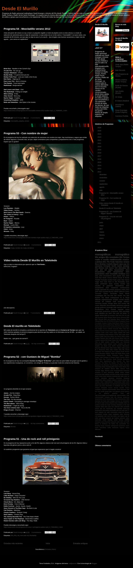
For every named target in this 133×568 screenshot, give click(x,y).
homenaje (109, 307)
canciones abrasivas (107, 378)
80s (107, 257)
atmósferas (98, 374)
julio (101, 190)
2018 (100, 153)
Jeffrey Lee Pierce (115, 336)
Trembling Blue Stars (112, 366)
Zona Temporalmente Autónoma (119, 370)
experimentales (111, 389)
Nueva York (113, 268)
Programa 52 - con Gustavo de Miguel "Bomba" (32, 356)
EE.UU (105, 327)
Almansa (123, 317)
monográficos (103, 254)
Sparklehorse (108, 361)
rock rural (107, 416)
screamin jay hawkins (112, 418)
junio (101, 222)
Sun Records (117, 361)
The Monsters (105, 365)
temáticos (30, 248)
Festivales (104, 280)
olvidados (119, 404)
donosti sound (125, 384)
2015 (100, 162)
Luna (109, 346)
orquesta (97, 406)
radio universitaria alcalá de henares (118, 412)
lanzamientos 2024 (121, 272)
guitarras (103, 307)
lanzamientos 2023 (102, 288)
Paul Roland (105, 351)
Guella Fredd (112, 280)
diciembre (103, 174)
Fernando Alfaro (117, 328)
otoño (102, 406)
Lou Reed (104, 346)
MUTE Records (116, 346)
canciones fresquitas (122, 378)
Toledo (121, 365)
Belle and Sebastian (110, 319)
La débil (101, 342)
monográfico (122, 254)
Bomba (13, 426)
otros (106, 406)
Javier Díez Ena (105, 336)
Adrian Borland (108, 317)
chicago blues (112, 303)
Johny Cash (123, 338)
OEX (120, 349)
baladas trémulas (110, 374)
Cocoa (127, 321)
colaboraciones (108, 382)
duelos (119, 266)
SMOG (127, 357)
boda (114, 301)
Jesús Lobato (125, 336)
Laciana (107, 342)
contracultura (117, 382)
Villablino (107, 368)
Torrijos (126, 257)
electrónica (119, 305)
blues (110, 284)
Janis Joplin (122, 334)
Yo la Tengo (124, 297)
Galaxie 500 (121, 332)
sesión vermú (99, 315)
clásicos (114, 380)
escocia (116, 387)
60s (15, 535)
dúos (103, 385)
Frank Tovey (105, 332)
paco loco (111, 406)
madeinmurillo (116, 259)
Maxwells (97, 347)
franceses (123, 389)
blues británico (107, 376)
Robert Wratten (124, 355)
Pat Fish (110, 295)
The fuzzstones (114, 365)
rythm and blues (100, 418)
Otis (105, 295)
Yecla (127, 368)
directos (101, 268)
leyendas (97, 401)
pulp (123, 410)
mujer (12, 248)
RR (116, 353)
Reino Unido (125, 353)
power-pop (126, 408)
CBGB (116, 291)
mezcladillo (14, 121)
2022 (100, 140)
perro (121, 406)
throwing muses (99, 425)
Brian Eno (103, 321)
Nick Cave (103, 282)
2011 (100, 242)
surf (125, 422)
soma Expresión (106, 422)
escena (110, 387)
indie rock (126, 307)
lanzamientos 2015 (112, 399)
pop (125, 264)
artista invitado (124, 372)
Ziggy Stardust (105, 370)
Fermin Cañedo (107, 328)
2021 (100, 143)
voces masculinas (100, 427)
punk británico (99, 412)
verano (27, 121)
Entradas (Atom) (50, 549)
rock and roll (101, 270)
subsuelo (113, 422)
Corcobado (98, 323)
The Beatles (112, 363)
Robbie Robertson (112, 355)
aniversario (103, 284)
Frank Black (113, 330)
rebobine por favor (105, 313)
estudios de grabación (104, 286)
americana (111, 372)
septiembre (103, 184)
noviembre (103, 178)
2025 (100, 131)
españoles (98, 389)
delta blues (98, 384)
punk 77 (127, 410)
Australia (105, 291)
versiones (118, 289)
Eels (123, 327)
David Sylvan (99, 325)
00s (120, 257)
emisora (97, 387)
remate (97, 289)
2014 (100, 165)
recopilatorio (98, 414)
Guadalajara (99, 295)
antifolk (117, 372)
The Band (105, 363)
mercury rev (118, 401)
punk (96, 313)
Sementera (126, 359)
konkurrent (126, 397)
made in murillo (102, 259)
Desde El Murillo (20, 8)
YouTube (97, 370)
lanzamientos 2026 (123, 399)
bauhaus (126, 374)
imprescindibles (121, 395)
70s (108, 262)
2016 (100, 159)
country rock (124, 284)
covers (97, 305)
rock (106, 268)
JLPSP (116, 334)
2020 (100, 146)
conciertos (98, 266)
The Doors (120, 363)
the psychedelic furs (122, 423)
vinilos (123, 289)
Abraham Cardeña (106, 264)
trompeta (107, 425)
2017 (100, 156)
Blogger (94, 563)
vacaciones (122, 425)
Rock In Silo (112, 282)
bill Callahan (106, 301)
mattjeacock (73, 563)
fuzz (96, 391)
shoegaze (98, 422)
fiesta (118, 389)
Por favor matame (114, 351)
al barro (104, 372)
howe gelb (125, 393)
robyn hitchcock (124, 414)
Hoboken (111, 334)
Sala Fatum (98, 359)
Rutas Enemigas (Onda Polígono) (121, 111)
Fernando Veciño (109, 266)
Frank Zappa (113, 332)
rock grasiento (99, 416)
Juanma (102, 340)
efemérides (109, 385)
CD (107, 321)
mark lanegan (111, 401)
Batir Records (120, 70)
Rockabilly (32, 535)
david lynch (125, 382)
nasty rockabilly (118, 403)
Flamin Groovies (100, 330)
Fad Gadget (98, 328)
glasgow (117, 391)
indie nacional (117, 307)
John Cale (108, 338)
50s (12, 535)
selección (122, 418)
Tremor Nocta (122, 366)
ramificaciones (124, 288)
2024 (100, 134)
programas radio (116, 311)
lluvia (104, 401)
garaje (107, 391)
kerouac (120, 397)
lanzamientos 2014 (100, 399)
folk (128, 268)
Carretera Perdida (121, 116)
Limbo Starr (120, 280)
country (116, 284)
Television (98, 363)
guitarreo (106, 393)
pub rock (118, 410)
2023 (100, 137)
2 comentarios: (36, 118)
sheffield (127, 420)
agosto (102, 187)
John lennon (115, 338)
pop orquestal (118, 408)
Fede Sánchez (116, 262)
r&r (18, 535)
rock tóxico (113, 416)
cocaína (119, 380)
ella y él (126, 385)
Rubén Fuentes (120, 357)
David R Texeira (124, 323)
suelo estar (120, 422)
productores (106, 311)
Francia (107, 330)
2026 (100, 128)
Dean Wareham (115, 325)
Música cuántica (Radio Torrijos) (121, 81)
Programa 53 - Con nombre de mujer (26, 133)
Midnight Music (105, 347)
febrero (102, 235)
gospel (122, 391)
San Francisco (107, 359)
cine (119, 303)
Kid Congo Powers (110, 340)
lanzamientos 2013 (121, 270)
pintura (97, 408)
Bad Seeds (103, 278)
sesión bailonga (108, 420)
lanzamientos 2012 (102, 309)
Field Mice (126, 328)
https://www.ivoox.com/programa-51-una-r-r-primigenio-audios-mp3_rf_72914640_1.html (33, 527)
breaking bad (116, 376)
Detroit (97, 327)
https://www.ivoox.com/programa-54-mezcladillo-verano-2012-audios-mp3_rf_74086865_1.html (35, 110)
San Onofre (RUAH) (119, 92)
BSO (128, 317)
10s (128, 264)
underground (114, 425)
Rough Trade (99, 357)
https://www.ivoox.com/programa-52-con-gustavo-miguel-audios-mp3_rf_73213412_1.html (34, 416)
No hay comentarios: (38, 343)
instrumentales (99, 397)
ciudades (109, 380)
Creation (104, 323)
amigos (102, 257)
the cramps (110, 289)
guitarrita (115, 393)
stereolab (103, 289)
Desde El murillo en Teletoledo (22, 326)
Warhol (113, 368)
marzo (101, 232)
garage (97, 307)
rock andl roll (24, 535)
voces (127, 425)
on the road (125, 404)
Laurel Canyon (107, 344)
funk (128, 389)
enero (101, 238)
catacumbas (98, 380)
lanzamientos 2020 (103, 272)
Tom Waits (126, 365)
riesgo (110, 414)
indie (128, 395)
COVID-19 (112, 321)
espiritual (104, 389)
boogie (120, 301)
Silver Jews (99, 361)
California (121, 291)
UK (102, 368)
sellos (110, 270)
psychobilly (113, 410)
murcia (107, 403)
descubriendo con (107, 384)
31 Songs (118, 97)
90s (96, 257)
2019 (100, 150)
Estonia (127, 327)
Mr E (96, 349)
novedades (114, 257)
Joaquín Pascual (100, 338)
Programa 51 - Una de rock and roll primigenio (32, 439)
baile (103, 374)
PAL (123, 349)
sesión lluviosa (118, 420)
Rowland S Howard (109, 357)
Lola (125, 344)
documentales (111, 305)
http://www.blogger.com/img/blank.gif (105, 395)
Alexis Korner (117, 317)
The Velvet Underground (110, 297)
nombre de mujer (21, 248)
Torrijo (103, 366)
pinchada (126, 406)
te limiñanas (104, 423)
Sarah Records (117, 359)
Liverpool (120, 344)
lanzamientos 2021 (109, 276)
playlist (21, 121)
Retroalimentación (100, 355)
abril (101, 229)
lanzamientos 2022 (122, 286)
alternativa (122, 268)
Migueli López (118, 264)
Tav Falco (126, 361)
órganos (122, 427)
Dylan (101, 327)
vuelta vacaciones (112, 427)
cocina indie (125, 380)
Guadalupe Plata (103, 334)
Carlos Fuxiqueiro (120, 321)
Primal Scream (125, 351)
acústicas (98, 372)
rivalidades (116, 414)
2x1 (126, 315)
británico (126, 301)
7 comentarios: (36, 313)
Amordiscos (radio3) (119, 105)
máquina (111, 403)
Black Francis (121, 319)
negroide (120, 309)
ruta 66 (127, 416)
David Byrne (115, 323)
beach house (99, 376)
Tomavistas (98, 366)
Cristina (109, 323)
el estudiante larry (118, 385)
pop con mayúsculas (106, 408)
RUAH (119, 353)
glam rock (112, 391)
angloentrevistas (106, 299)
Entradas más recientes (13, 543)
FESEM (97, 280)
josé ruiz (113, 397)
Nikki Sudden (114, 349)
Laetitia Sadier (114, 342)
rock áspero (120, 416)
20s (123, 315)
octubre (102, 181)
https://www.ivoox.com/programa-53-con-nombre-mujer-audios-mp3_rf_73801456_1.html (33, 237)
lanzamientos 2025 (102, 274)
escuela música (124, 387)
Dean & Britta (107, 325)
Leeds (115, 344)
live (102, 401)
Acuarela (100, 317)
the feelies (112, 423)
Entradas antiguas (80, 543)
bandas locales (119, 374)
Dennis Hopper (125, 325)
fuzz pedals (101, 391)
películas (117, 406)
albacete (98, 299)
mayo (101, 226)
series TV (126, 313)
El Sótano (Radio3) (122, 101)
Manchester (126, 346)
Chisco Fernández (110, 293)
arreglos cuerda (118, 299)
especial (126, 305)
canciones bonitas (101, 303)
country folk (125, 303)
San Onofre (118, 295)
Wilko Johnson (120, 368)
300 (128, 315)
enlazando (104, 387)
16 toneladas (111, 315)
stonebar (126, 266)
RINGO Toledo (110, 353)
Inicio (48, 543)
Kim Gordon (119, 340)
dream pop (98, 385)
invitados (107, 397)
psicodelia (126, 311)
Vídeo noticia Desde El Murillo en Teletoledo (30, 260)
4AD (96, 317)
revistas (105, 414)
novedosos (114, 288)
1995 (116, 315)
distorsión (103, 305)
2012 (100, 172)
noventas (113, 404)
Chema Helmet (112, 278)
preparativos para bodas (102, 410)
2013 (100, 169)
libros (97, 264)
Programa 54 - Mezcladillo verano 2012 (27, 28)
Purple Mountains (100, 353)
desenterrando (116, 384)
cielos (104, 380)
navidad (113, 309)
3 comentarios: (36, 245)
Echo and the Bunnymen (114, 327)
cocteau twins (99, 382)
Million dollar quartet (123, 347)
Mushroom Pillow (104, 349)
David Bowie (124, 293)
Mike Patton (113, 347)
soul (105, 315)
